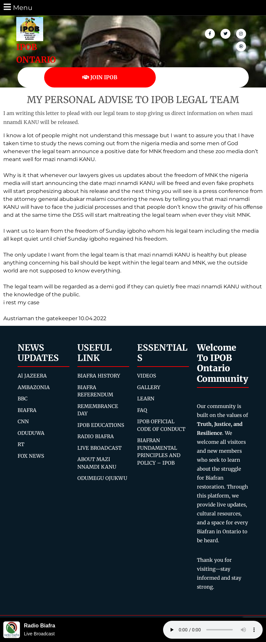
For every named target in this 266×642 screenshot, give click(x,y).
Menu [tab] (17, 7)
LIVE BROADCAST (99, 448)
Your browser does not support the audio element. (213, 630)
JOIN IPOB (99, 77)
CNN (23, 421)
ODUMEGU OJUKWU (102, 478)
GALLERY (148, 387)
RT (21, 444)
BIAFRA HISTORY (98, 376)
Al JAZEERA (32, 376)
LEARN (145, 398)
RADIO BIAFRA (95, 436)
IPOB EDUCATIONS (100, 425)
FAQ (142, 410)
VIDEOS (146, 376)
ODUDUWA (31, 433)
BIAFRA (27, 410)
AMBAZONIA (34, 387)
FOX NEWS (31, 456)
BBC (23, 398)
